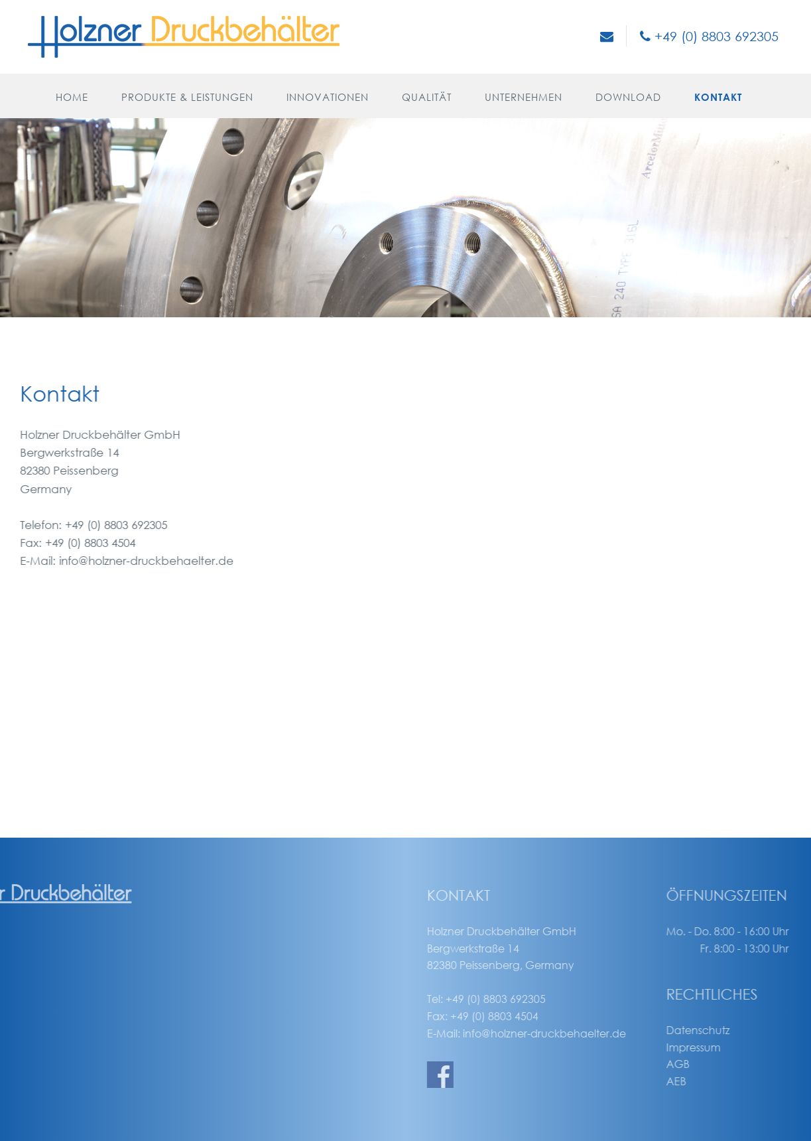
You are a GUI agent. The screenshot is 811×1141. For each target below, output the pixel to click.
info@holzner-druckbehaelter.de (119, 561)
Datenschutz (742, 1030)
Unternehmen (523, 97)
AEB (720, 1081)
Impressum (737, 1047)
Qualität (427, 97)
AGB (721, 1064)
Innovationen (327, 97)
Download (628, 97)
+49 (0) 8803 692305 (709, 36)
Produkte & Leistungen (187, 97)
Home (72, 97)
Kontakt (718, 97)
